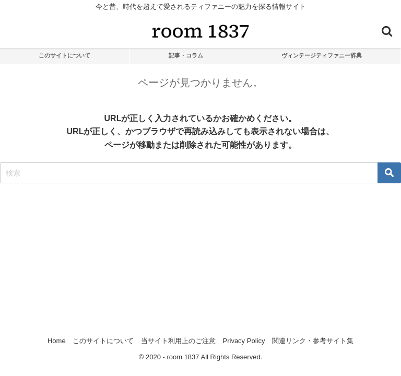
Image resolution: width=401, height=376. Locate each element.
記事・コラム (186, 55)
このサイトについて (64, 55)
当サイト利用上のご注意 (178, 341)
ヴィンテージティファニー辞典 (321, 55)
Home (57, 341)
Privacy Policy (244, 341)
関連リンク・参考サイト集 (312, 341)
